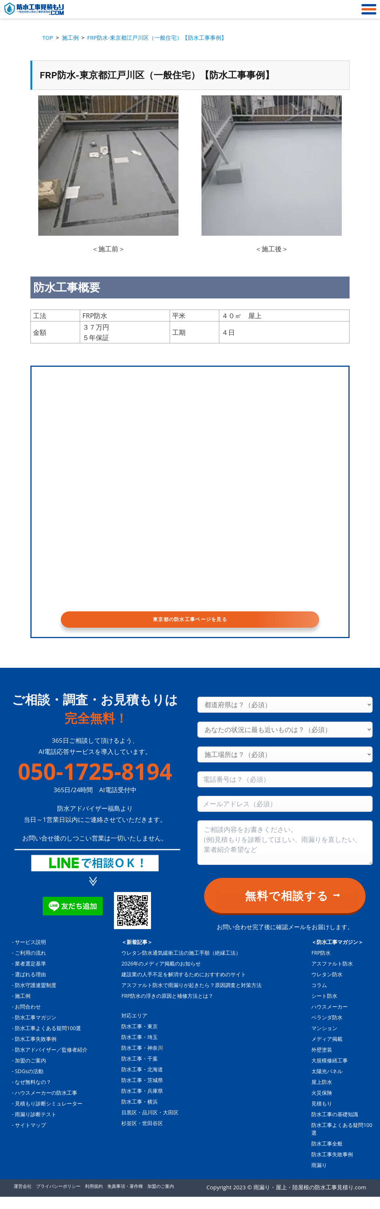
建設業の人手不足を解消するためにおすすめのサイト (183, 986)
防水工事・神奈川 (142, 1059)
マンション (324, 1040)
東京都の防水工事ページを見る (189, 624)
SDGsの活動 (29, 1083)
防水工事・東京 (139, 1038)
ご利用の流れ (30, 964)
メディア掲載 (327, 1051)
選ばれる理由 (30, 986)
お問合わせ (28, 1018)
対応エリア (134, 1027)
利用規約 (94, 1198)
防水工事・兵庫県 (142, 1103)
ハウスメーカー (329, 1018)
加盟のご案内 (30, 1072)
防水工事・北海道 (142, 1081)
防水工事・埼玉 (139, 1049)
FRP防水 (321, 964)
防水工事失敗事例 (35, 1051)
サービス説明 (30, 954)
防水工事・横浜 (139, 1113)
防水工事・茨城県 (142, 1092)
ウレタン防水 (327, 986)
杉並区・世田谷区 (142, 1135)
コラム (319, 997)
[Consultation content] (285, 854)
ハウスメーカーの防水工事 (46, 1104)
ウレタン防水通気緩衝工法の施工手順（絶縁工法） (181, 964)
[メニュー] (367, 9)
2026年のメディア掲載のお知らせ (161, 975)
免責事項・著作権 (125, 1198)
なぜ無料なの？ (33, 1094)
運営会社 (23, 1198)
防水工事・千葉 (139, 1070)
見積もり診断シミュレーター (48, 1115)
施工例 (22, 1008)
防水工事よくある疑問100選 (48, 1040)
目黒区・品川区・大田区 (149, 1124)
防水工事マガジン (35, 1029)
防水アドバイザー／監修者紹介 (51, 1061)
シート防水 (324, 1008)
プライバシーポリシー (58, 1198)
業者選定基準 (30, 975)
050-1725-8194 (95, 783)
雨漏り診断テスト (35, 1126)
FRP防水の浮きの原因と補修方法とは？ (167, 1008)
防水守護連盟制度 (35, 997)
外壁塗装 (321, 1061)
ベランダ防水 (327, 1029)
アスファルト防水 (332, 975)
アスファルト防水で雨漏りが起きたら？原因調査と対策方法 (191, 997)
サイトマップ (30, 1137)
